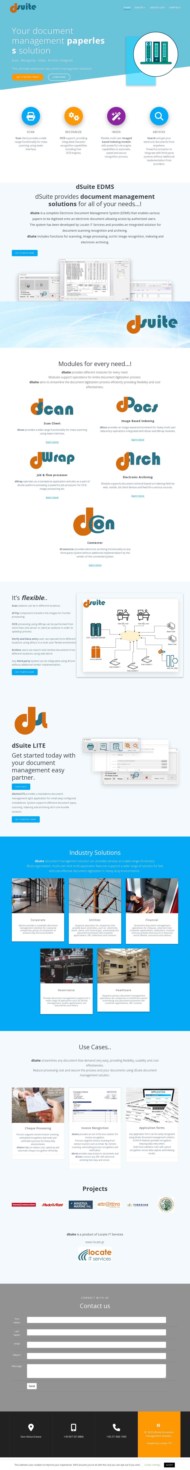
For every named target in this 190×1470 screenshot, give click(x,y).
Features (178, 732)
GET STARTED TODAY (29, 77)
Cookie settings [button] (152, 1464)
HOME (127, 7)
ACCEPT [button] (169, 1465)
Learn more (21, 789)
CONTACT (175, 7)
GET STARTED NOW (25, 254)
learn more (52, 443)
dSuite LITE (157, 7)
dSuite (139, 7)
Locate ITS (165, 1456)
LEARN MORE (63, 77)
